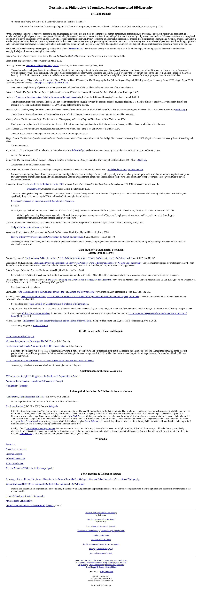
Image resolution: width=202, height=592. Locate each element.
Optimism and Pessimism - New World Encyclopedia (29, 505)
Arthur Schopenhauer (15, 458)
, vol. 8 (96, 258)
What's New (97, 560)
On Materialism (34, 189)
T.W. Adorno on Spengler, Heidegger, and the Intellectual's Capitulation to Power (42, 376)
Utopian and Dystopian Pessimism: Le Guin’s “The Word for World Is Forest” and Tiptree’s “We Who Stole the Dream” (87, 263)
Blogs (88, 567)
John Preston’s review (30, 421)
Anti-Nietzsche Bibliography (19, 501)
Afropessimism (75, 48)
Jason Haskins (26, 433)
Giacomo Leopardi (14, 454)
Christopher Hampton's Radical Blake (51, 82)
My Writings (83, 565)
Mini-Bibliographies (94, 562)
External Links (110, 567)
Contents (142, 160)
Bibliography (81, 562)
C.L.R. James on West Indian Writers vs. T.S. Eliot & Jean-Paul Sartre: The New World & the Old (50, 360)
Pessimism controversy (16, 449)
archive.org (180, 109)
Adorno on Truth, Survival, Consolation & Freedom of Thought (34, 381)
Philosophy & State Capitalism (36, 313)
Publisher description (117, 169)
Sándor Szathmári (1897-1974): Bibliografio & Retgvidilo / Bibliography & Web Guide (45, 484)
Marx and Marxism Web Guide (101, 553)
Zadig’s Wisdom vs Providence (25, 227)
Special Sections (120, 562)
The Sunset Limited (14, 406)
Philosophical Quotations (114, 565)
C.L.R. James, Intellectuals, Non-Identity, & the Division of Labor (35, 346)
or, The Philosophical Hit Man (25, 397)
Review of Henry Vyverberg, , (47, 237)
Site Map (88, 560)
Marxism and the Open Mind (81, 292)
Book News (122, 560)
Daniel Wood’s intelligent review (40, 428)
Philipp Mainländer (14, 463)
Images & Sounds (97, 567)
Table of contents (135, 169)
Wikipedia (53, 406)
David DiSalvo (91, 421)
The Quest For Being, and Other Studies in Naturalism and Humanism (79, 280)
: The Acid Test (46, 341)
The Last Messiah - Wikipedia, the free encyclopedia (29, 468)
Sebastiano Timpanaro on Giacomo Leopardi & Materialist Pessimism (42, 201)
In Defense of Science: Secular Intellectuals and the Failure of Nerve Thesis (57, 321)
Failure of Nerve (40, 325)
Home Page (79, 560)
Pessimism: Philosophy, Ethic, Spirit (42, 65)
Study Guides (108, 562)
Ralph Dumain (106, 571)
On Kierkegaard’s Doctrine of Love (42, 258)
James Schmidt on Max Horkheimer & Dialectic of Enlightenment (58, 304)
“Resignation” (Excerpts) (17, 386)
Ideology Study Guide (101, 535)
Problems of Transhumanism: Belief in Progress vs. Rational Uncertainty (48, 97)
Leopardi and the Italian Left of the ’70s (45, 184)
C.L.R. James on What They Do (20, 336)
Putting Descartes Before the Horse (101, 519)
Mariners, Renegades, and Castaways (23, 341)
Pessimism (10, 444)
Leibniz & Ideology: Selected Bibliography (25, 496)
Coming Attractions (110, 560)
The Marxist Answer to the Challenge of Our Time (41, 292)
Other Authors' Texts (96, 565)
